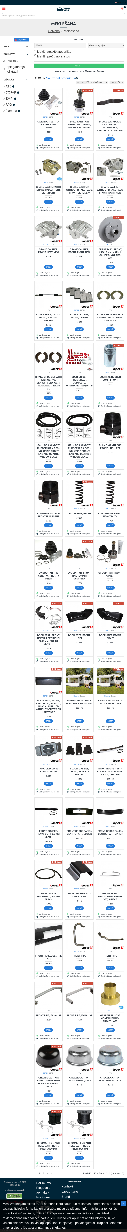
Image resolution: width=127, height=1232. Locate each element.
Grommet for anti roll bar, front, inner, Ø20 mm (79, 1146)
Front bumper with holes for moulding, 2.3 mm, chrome (110, 771)
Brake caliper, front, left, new (48, 251)
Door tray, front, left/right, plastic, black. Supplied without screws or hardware (48, 706)
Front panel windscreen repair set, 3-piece (110, 896)
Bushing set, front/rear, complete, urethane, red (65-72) (79, 381)
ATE (108, 244)
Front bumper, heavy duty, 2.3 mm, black (48, 834)
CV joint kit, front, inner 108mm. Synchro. (79, 576)
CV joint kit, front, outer (110, 574)
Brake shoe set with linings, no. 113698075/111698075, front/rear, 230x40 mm (48, 383)
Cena (6, 46)
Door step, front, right (110, 636)
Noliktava (9, 54)
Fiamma (76, 696)
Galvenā (54, 31)
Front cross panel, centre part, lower (79, 832)
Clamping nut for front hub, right (48, 515)
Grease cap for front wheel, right (110, 1079)
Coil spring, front (79, 513)
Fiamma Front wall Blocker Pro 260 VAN (79, 702)
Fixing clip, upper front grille (49, 770)
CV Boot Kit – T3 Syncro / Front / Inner (48, 576)
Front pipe (79, 956)
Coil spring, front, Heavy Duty (110, 515)
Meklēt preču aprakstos (52, 56)
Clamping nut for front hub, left (110, 446)
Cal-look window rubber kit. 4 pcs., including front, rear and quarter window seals (79, 451)
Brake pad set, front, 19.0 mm (79, 316)
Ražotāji (8, 79)
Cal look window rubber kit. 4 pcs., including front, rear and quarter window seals (48, 451)
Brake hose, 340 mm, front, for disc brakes (48, 317)
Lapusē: (114, 82)
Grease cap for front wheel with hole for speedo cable (48, 1082)
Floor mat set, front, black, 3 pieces (79, 771)
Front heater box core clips (79, 895)
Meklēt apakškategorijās (52, 51)
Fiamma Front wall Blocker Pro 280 (110, 702)
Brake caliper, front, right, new (79, 251)
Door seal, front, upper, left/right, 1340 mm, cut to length (48, 639)
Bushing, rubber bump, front (110, 378)
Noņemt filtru (23, 40)
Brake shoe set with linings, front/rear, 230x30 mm (110, 317)
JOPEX (45, 117)
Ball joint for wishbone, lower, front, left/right (79, 124)
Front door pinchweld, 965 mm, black (48, 896)
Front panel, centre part (48, 957)
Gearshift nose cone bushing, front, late (110, 1018)
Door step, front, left (79, 636)
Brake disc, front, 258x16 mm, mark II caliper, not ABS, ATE (110, 253)
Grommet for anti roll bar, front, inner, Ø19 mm (48, 1146)
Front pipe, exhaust (48, 1015)
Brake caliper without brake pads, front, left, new (79, 190)
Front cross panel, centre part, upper (110, 832)
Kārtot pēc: (81, 82)
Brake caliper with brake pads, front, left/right (48, 190)
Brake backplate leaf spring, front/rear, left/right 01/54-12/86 (110, 126)
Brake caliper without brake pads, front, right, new (110, 190)
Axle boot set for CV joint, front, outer (48, 124)
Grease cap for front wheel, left (79, 1079)
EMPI (46, 182)
